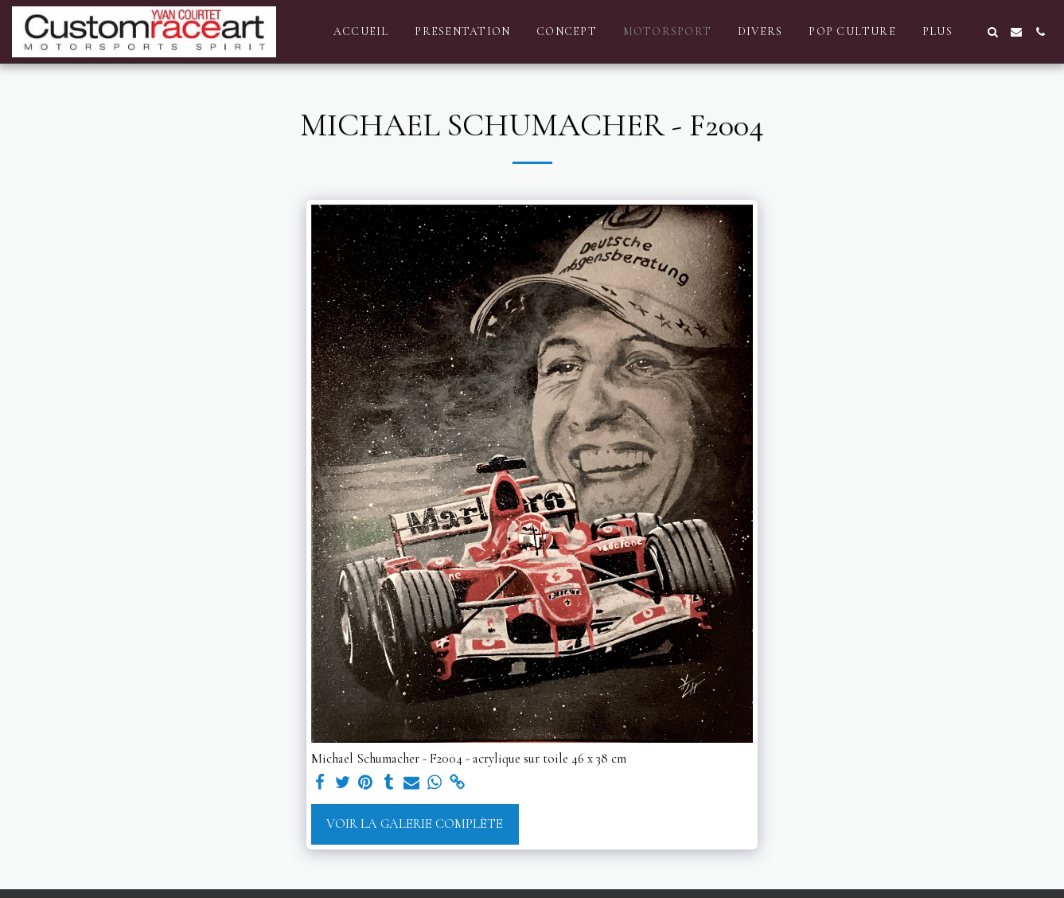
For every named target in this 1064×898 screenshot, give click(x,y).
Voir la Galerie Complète (414, 824)
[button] (992, 31)
